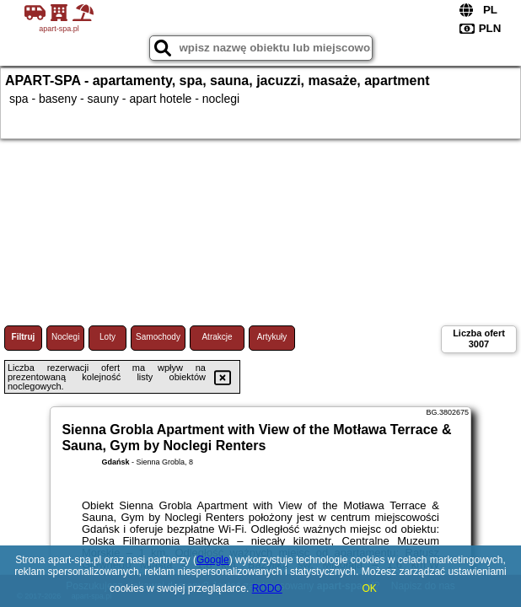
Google (212, 560)
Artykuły (272, 336)
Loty (107, 336)
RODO (267, 588)
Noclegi (65, 336)
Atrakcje (216, 336)
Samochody (158, 336)
